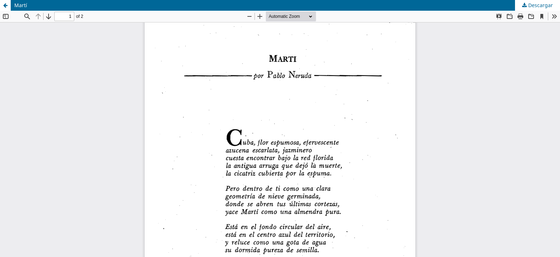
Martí (20, 5)
